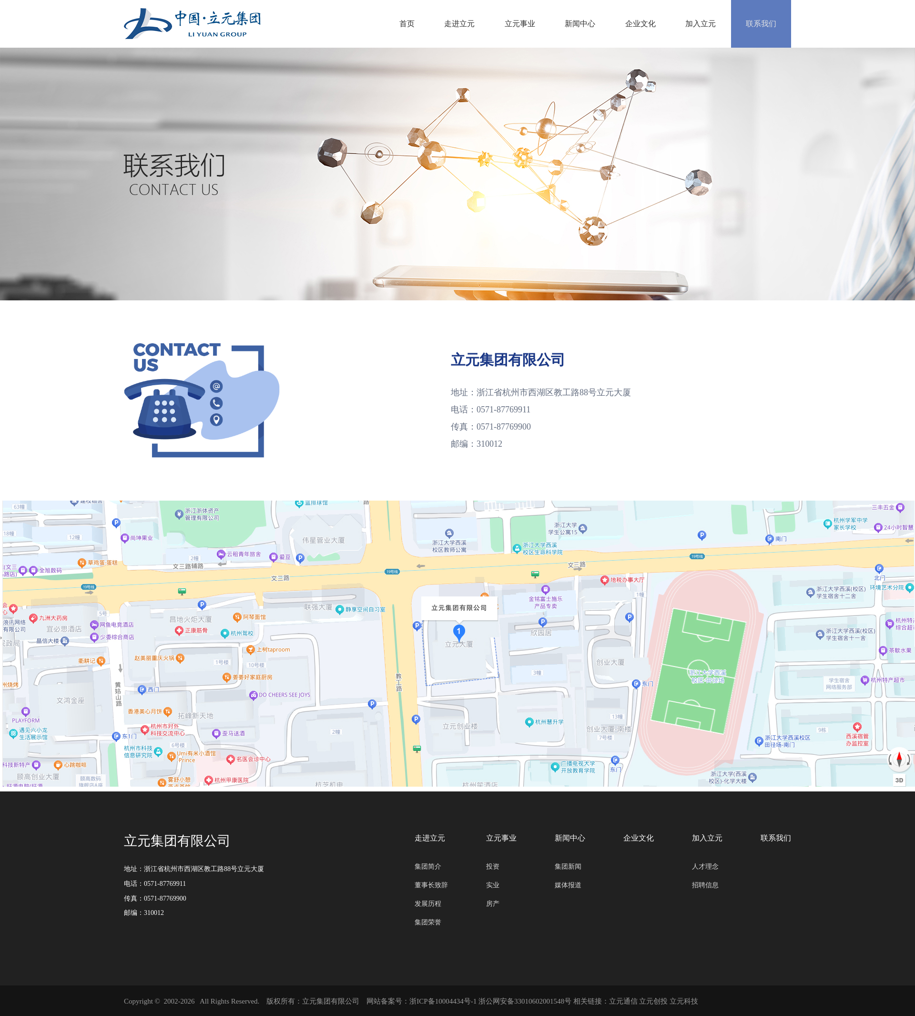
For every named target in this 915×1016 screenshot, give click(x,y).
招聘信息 (705, 885)
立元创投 (653, 1001)
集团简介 (428, 866)
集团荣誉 (428, 922)
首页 (383, 24)
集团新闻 (568, 866)
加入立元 (695, 24)
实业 (492, 885)
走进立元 (440, 24)
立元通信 (623, 1001)
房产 (492, 904)
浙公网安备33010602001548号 (524, 1001)
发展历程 (428, 904)
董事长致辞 (431, 885)
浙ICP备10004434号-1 (443, 1001)
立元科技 (684, 1001)
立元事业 (503, 24)
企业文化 (631, 24)
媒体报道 (568, 885)
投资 (492, 866)
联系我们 (759, 24)
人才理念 (705, 866)
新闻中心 (567, 24)
